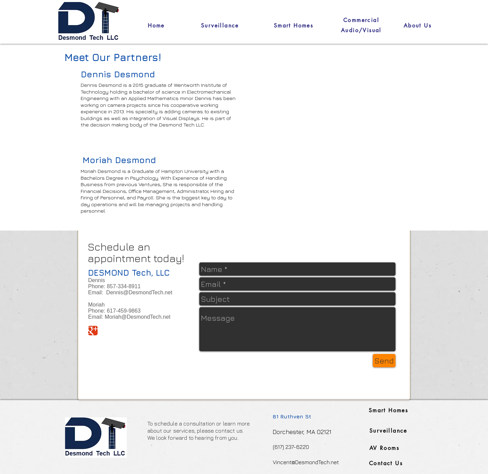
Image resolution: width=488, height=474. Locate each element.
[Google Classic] (93, 330)
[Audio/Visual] (361, 30)
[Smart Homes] (293, 25)
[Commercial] (361, 20)
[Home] (156, 25)
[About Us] (418, 25)
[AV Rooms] (384, 448)
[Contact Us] (385, 463)
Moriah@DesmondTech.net (137, 317)
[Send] (384, 360)
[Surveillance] (220, 25)
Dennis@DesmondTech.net (139, 292)
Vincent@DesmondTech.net (306, 462)
